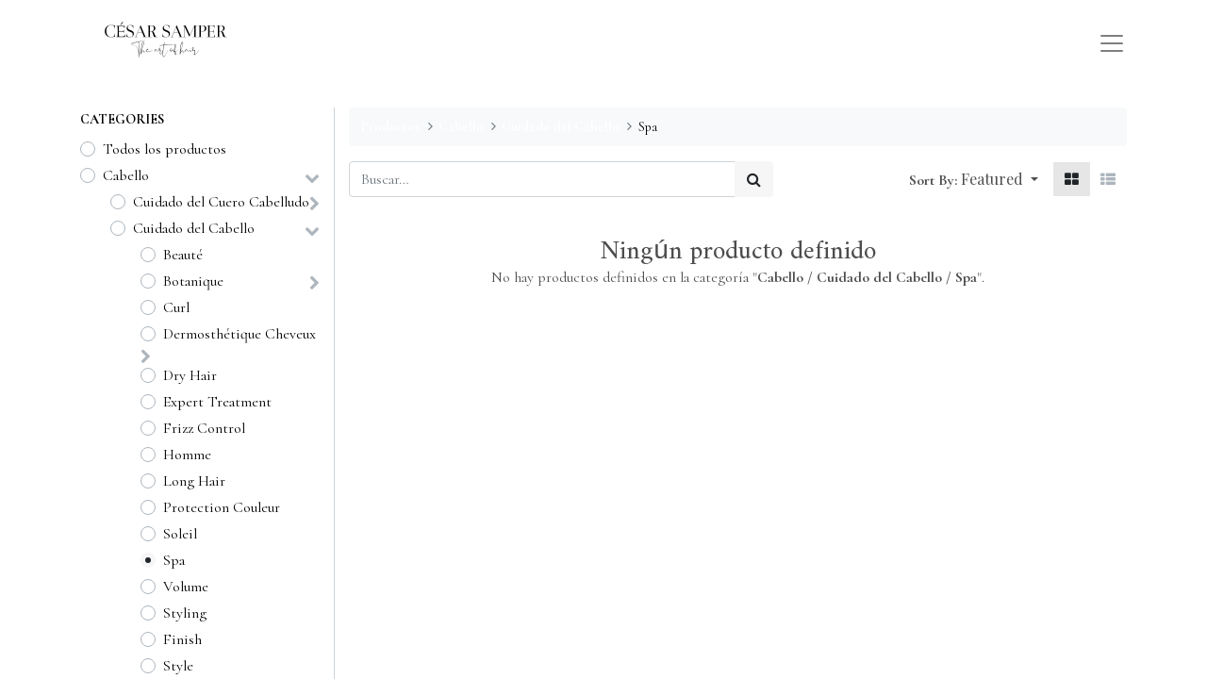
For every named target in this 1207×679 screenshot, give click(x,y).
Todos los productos (164, 149)
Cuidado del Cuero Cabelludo (221, 201)
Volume (185, 586)
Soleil (180, 533)
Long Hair (194, 481)
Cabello (126, 175)
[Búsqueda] (754, 179)
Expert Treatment (217, 401)
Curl (176, 307)
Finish (182, 639)
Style (178, 665)
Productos (390, 127)
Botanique (193, 281)
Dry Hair (190, 375)
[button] (999, 179)
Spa (174, 560)
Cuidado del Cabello (194, 228)
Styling (185, 613)
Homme (187, 454)
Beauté (183, 254)
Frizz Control (204, 428)
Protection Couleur (221, 507)
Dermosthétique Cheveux (239, 333)
